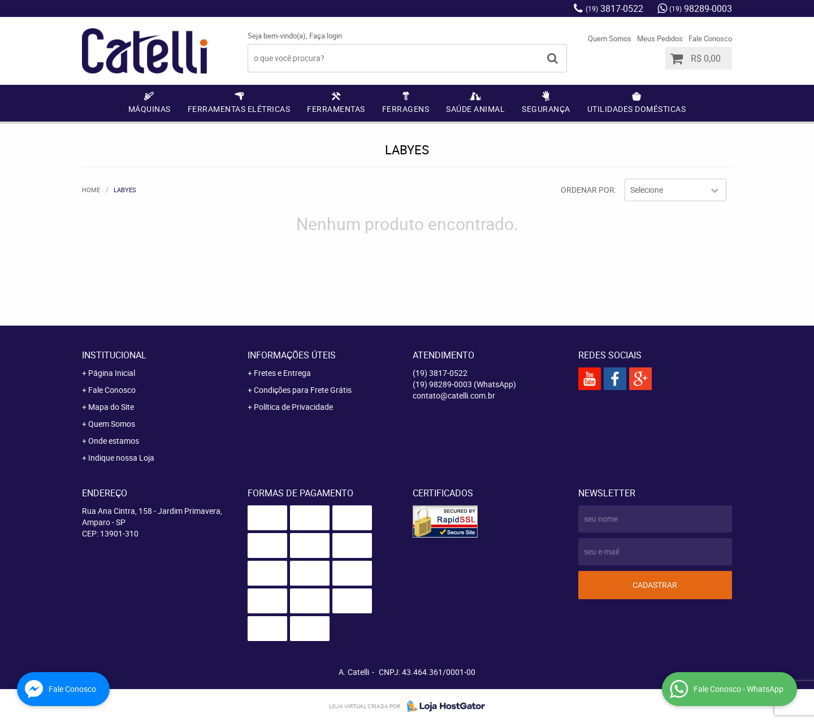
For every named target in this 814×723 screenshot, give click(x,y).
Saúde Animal (475, 108)
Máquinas (149, 108)
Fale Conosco (710, 38)
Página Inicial (111, 372)
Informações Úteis (292, 355)
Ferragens (406, 108)
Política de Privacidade (293, 406)
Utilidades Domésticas (636, 108)
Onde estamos (113, 440)
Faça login (325, 36)
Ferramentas (336, 108)
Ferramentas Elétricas (239, 108)
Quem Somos (609, 38)
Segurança (546, 108)
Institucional (114, 355)
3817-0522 (614, 8)
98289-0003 (700, 8)
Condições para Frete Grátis (303, 389)
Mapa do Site (111, 406)
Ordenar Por (587, 189)
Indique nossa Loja (121, 457)
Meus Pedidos (660, 38)
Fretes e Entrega (282, 372)
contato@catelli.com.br (454, 395)
